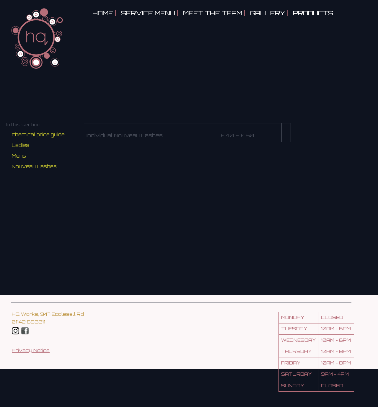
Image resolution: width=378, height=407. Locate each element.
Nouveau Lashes (34, 166)
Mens (19, 156)
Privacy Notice (31, 350)
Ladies (20, 145)
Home (102, 13)
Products (313, 13)
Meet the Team (212, 13)
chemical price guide (38, 135)
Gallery (267, 13)
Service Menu (148, 13)
